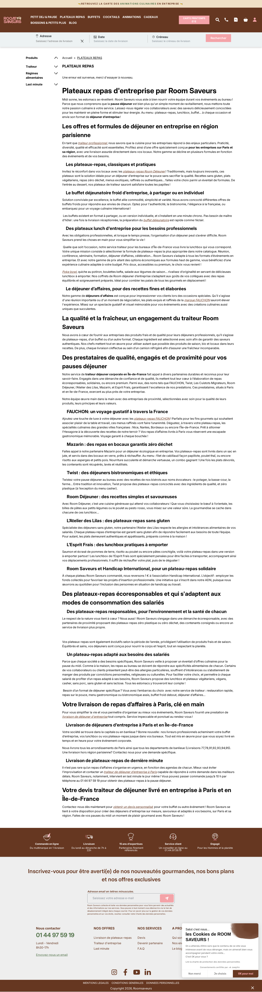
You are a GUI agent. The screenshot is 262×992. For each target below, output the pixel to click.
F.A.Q (141, 949)
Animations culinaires (138, 3)
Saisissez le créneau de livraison (171, 41)
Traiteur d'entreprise (107, 943)
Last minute (102, 949)
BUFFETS (94, 17)
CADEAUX (151, 17)
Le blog (177, 949)
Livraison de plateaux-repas (113, 938)
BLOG (73, 22)
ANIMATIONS (132, 17)
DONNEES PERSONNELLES (162, 983)
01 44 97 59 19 (55, 935)
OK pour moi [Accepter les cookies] (245, 973)
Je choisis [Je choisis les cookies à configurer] (220, 973)
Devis (141, 938)
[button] (252, 987)
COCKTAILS (111, 17)
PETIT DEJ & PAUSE (44, 17)
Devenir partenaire (150, 943)
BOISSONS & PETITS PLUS (48, 22)
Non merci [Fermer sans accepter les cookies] (194, 973)
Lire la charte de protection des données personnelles (213, 962)
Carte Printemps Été (194, 20)
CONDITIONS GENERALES (127, 983)
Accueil (67, 58)
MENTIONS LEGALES (96, 983)
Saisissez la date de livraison (111, 41)
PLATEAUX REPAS (72, 17)
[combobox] (57, 41)
